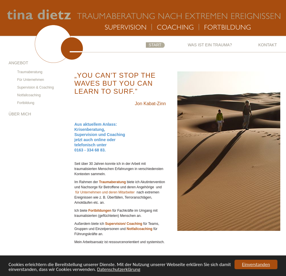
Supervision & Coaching (35, 87)
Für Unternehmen (30, 80)
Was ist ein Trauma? (210, 45)
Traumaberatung (29, 72)
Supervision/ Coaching (123, 224)
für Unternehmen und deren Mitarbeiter (104, 192)
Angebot (18, 63)
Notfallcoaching (29, 95)
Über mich (20, 114)
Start (155, 45)
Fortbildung (25, 103)
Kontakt (267, 45)
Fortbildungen (100, 211)
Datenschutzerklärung (118, 270)
